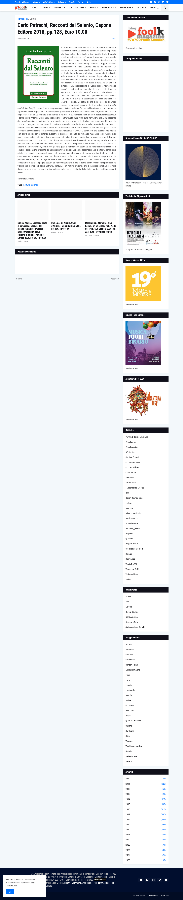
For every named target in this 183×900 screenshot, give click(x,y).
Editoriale (129, 478)
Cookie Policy (139, 896)
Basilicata (129, 649)
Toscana (129, 741)
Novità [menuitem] (93, 8)
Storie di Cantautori (134, 549)
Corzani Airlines (132, 467)
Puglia (128, 716)
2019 (145, 824)
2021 (145, 834)
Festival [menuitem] (45, 8)
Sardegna (129, 731)
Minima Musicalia (133, 513)
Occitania (129, 705)
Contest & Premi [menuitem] (76, 8)
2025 (145, 855)
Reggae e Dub (131, 544)
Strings (128, 554)
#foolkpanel (130, 442)
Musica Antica (131, 518)
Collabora (62, 2)
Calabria (129, 655)
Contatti (72, 2)
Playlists (129, 533)
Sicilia (128, 736)
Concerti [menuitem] (58, 8)
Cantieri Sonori (132, 457)
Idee (127, 493)
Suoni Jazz (130, 559)
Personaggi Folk (132, 528)
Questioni (129, 539)
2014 (145, 799)
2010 (145, 778)
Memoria (129, 508)
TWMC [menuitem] (152, 8)
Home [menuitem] (34, 8)
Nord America (131, 617)
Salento (34, 185)
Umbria (128, 751)
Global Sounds (131, 612)
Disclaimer (153, 896)
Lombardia (130, 690)
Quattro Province (133, 721)
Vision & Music (131, 574)
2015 (145, 804)
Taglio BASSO (131, 564)
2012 (145, 789)
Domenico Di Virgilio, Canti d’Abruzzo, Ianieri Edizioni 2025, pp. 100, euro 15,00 (66, 226)
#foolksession (131, 447)
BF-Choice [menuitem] (141, 8)
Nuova (19, 279)
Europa (128, 607)
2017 (145, 814)
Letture (33, 19)
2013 (145, 794)
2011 (145, 784)
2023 (145, 845)
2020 (145, 829)
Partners (81, 2)
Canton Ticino (131, 665)
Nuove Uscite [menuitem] (108, 8)
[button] (158, 7)
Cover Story (130, 472)
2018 (145, 819)
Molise (128, 700)
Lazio (127, 680)
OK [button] (10, 892)
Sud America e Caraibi (135, 627)
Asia (127, 602)
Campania (130, 660)
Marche (128, 695)
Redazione (36, 2)
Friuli (127, 675)
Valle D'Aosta (131, 756)
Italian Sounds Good (134, 498)
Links (89, 2)
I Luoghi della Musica (134, 488)
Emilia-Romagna (132, 670)
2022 (145, 839)
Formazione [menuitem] (125, 8)
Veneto (128, 761)
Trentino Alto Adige (133, 746)
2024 (145, 850)
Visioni (128, 579)
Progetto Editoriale (22, 2)
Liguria (128, 685)
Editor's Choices (49, 2)
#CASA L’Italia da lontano (136, 437)
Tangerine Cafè (132, 569)
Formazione (130, 483)
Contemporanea (132, 462)
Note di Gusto (131, 523)
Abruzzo (129, 644)
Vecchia (114, 279)
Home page (22, 19)
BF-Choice (130, 452)
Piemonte (129, 710)
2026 (145, 860)
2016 (145, 809)
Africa (128, 597)
